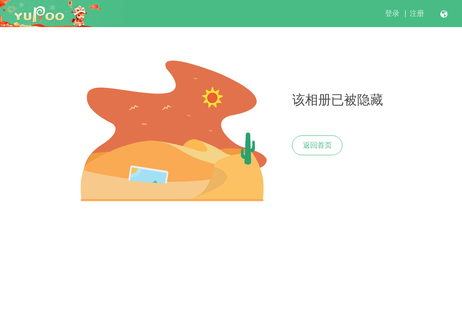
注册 (417, 13)
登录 (392, 13)
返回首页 (317, 145)
